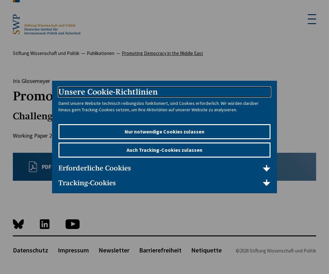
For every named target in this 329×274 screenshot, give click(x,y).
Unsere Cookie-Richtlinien (108, 91)
